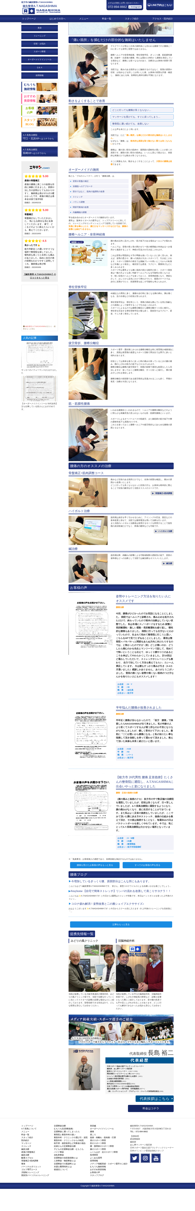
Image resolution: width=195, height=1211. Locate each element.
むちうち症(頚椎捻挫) (63, 1151)
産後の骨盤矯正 (28, 1174)
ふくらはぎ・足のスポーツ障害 (104, 1174)
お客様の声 (95, 1194)
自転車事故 (59, 1177)
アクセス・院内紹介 (162, 18)
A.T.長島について (29, 1151)
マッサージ (26, 1165)
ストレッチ (26, 1168)
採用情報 (40, 97)
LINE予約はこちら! (161, 5)
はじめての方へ (58, 18)
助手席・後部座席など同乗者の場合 (70, 1165)
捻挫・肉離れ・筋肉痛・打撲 (103, 1159)
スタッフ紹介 (132, 18)
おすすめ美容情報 (98, 1192)
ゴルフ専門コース (29, 1192)
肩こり (93, 1157)
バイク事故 (59, 1174)
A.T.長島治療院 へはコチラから (38, 159)
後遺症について (61, 1192)
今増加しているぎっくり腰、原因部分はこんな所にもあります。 (111, 903)
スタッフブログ (97, 1197)
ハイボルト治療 (165, 553)
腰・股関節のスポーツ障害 (102, 1168)
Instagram (136, 7)
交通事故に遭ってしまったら (67, 1154)
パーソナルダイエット (31, 1189)
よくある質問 (96, 1180)
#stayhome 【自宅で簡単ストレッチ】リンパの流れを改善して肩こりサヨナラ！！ (121, 913)
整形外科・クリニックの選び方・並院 (71, 1159)
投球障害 (94, 1177)
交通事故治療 (60, 1148)
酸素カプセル (27, 1180)
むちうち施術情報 (98, 1189)
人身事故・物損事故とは (65, 1183)
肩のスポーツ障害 (98, 1162)
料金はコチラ (151, 1130)
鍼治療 (169, 585)
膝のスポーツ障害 (98, 1171)
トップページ (29, 18)
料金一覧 (106, 18)
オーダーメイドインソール (102, 1151)
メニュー (83, 18)
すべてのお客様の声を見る (147, 887)
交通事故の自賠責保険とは (66, 1180)
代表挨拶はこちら (156, 1121)
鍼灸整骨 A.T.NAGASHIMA (34, 348)
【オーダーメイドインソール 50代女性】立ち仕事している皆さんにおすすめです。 (39, 429)
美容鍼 (93, 1148)
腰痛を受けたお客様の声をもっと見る (95, 887)
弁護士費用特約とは (63, 1189)
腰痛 (92, 1154)
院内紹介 (25, 1162)
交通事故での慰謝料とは (65, 1186)
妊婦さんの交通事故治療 (65, 1168)
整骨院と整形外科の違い (65, 1157)
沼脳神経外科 (126, 962)
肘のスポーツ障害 (98, 1165)
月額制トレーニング (30, 1194)
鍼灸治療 (25, 1171)
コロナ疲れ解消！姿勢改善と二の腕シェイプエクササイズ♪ (107, 925)
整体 (23, 1186)
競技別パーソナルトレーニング (35, 1197)
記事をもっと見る (121, 946)
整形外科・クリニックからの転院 (69, 1162)
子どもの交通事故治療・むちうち (69, 1171)
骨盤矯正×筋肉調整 (163, 515)
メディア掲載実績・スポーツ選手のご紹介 (109, 1186)
